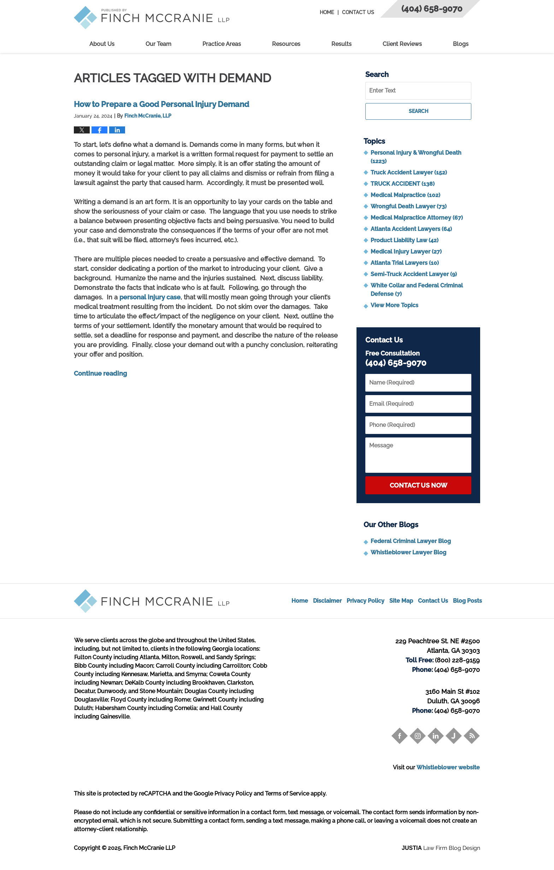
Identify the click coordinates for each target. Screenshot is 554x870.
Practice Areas (221, 44)
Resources (286, 44)
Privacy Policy (365, 600)
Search (418, 111)
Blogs (460, 44)
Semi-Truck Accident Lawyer (414, 274)
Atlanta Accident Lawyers (411, 229)
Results (341, 44)
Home (327, 12)
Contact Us (358, 12)
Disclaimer (327, 600)
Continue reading (100, 373)
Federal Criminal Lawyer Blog (411, 541)
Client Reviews (402, 44)
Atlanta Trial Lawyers (405, 263)
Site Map (401, 600)
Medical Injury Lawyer (406, 251)
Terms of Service (287, 793)
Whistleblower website (448, 767)
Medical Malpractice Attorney (417, 217)
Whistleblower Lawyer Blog (408, 552)
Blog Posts (467, 600)
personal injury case (150, 297)
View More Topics (394, 305)
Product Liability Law (404, 240)
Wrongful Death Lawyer (409, 206)
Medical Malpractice (405, 195)
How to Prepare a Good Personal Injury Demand (161, 104)
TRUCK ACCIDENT (403, 183)
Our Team (158, 44)
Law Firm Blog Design (441, 848)
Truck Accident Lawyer (409, 172)
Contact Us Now (418, 485)
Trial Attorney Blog (151, 17)
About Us (101, 44)
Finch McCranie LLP (149, 848)
